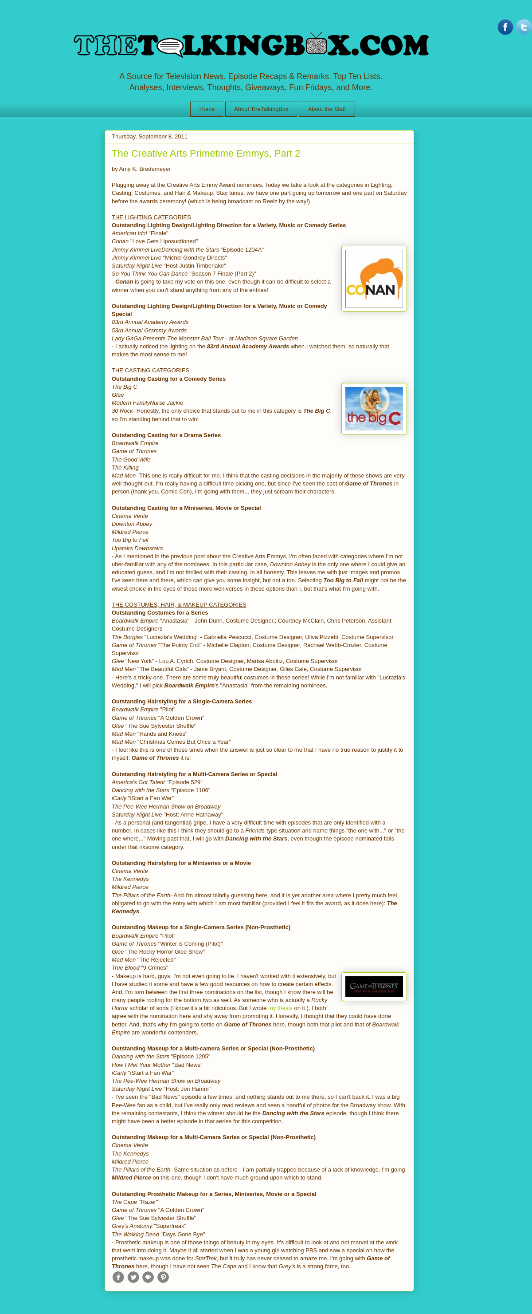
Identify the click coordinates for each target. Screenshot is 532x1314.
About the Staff (327, 109)
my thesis (280, 1008)
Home (207, 109)
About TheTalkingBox (261, 109)
